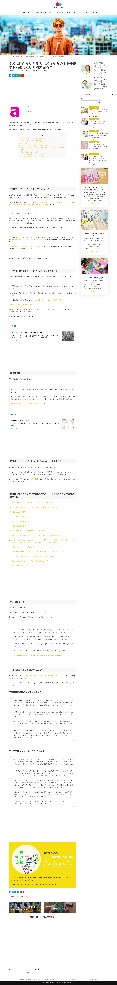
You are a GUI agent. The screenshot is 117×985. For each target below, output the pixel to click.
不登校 (12, 896)
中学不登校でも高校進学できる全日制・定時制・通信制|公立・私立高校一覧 (33, 507)
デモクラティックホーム (63, 979)
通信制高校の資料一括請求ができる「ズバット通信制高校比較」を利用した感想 (34, 535)
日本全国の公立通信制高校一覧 (19, 521)
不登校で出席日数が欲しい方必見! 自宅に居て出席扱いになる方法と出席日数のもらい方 (37, 552)
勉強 (18, 896)
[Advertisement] (42, 91)
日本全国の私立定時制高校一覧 (19, 517)
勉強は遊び (23, 143)
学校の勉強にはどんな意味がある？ (32, 154)
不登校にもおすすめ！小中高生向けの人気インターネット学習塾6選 (31, 503)
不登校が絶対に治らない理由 (19, 566)
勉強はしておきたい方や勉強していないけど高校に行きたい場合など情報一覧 (43, 147)
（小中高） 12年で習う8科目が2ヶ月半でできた (53, 300)
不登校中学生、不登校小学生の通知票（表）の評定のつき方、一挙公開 (32, 556)
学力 (23, 896)
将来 (28, 896)
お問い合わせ (73, 979)
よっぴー (26, 113)
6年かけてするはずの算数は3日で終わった (22, 305)
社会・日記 (47, 70)
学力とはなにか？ (25, 150)
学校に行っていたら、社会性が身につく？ (32, 138)
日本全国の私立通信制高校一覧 (19, 526)
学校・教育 (40, 70)
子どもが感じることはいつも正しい (30, 152)
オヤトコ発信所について (21, 979)
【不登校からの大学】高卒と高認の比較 (22, 547)
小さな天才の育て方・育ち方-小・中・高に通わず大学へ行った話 (27, 403)
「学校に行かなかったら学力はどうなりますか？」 (35, 141)
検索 (82, 99)
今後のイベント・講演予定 (50, 979)
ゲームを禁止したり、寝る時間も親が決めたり (27, 239)
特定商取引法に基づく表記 (95, 979)
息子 (36, 479)
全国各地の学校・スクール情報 (35, 979)
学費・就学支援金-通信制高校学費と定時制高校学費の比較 (28, 531)
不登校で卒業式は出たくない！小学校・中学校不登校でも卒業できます (32, 561)
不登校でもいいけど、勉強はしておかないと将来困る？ (36, 145)
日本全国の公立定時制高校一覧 (19, 512)
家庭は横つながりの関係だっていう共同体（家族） (24, 246)
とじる (44, 135)
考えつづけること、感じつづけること (33, 156)
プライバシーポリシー (83, 979)
